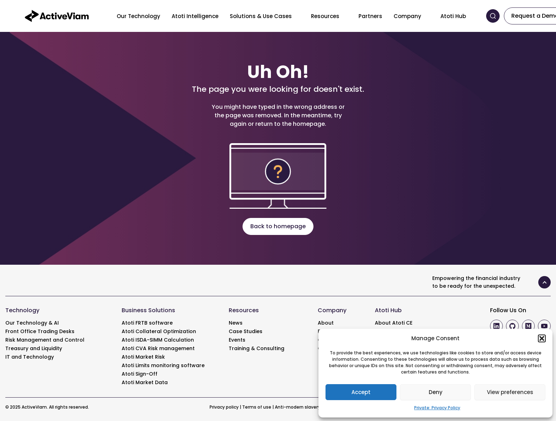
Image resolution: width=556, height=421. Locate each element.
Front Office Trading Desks (39, 331)
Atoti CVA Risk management (158, 348)
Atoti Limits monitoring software (163, 365)
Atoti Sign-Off (139, 373)
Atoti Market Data (145, 382)
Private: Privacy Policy (437, 408)
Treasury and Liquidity (33, 348)
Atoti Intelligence (195, 16)
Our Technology (138, 16)
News (236, 322)
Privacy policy (224, 407)
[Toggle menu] (297, 16)
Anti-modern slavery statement (310, 407)
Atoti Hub (453, 16)
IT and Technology (29, 356)
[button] (541, 338)
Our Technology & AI (32, 322)
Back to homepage (278, 226)
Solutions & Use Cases (261, 16)
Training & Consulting (256, 348)
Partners (370, 16)
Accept (361, 392)
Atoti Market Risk (143, 356)
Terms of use (256, 407)
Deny (436, 392)
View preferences (510, 392)
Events (237, 339)
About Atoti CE (393, 322)
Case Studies (245, 331)
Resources (325, 16)
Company (407, 16)
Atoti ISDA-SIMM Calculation (158, 339)
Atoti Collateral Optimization (159, 331)
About (326, 322)
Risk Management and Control (44, 339)
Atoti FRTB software (147, 322)
